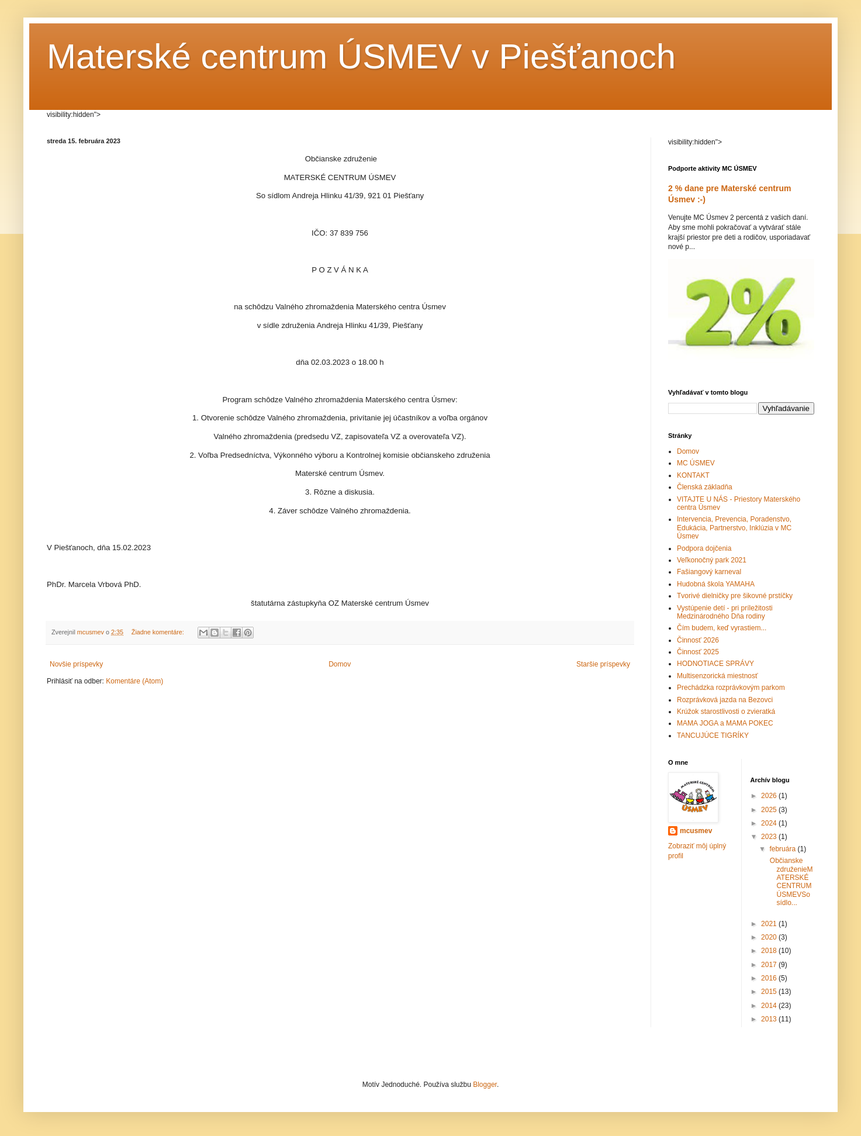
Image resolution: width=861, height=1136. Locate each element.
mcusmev (696, 831)
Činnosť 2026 (698, 640)
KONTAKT (693, 475)
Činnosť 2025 (698, 652)
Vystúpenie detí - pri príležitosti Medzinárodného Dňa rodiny (725, 612)
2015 (770, 991)
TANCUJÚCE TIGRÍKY (713, 735)
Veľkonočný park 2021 (711, 560)
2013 (770, 1019)
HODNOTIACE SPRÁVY (715, 663)
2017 (770, 965)
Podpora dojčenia (704, 548)
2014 (770, 1006)
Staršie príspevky (603, 664)
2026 (770, 796)
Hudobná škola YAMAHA (716, 584)
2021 (770, 924)
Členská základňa (704, 487)
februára (783, 849)
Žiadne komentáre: (159, 632)
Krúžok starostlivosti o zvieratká (726, 711)
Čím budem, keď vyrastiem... (721, 628)
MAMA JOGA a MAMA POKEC (725, 723)
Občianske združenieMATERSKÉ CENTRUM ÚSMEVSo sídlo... (789, 882)
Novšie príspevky (76, 664)
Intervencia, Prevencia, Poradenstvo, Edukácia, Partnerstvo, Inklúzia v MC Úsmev (734, 527)
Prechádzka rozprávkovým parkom (731, 687)
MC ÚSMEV (696, 463)
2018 (770, 951)
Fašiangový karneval (709, 572)
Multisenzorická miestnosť (717, 676)
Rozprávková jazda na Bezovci (725, 700)
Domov (340, 664)
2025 (770, 810)
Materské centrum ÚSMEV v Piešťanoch (361, 56)
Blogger (485, 1084)
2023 (770, 837)
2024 (770, 823)
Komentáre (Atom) (134, 681)
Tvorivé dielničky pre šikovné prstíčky (735, 596)
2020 (770, 937)
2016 (770, 978)
